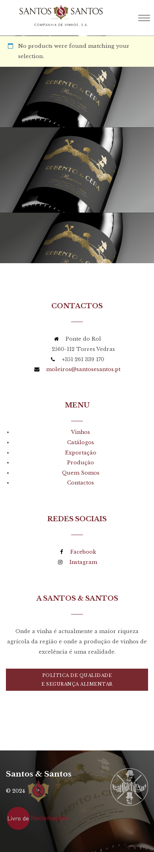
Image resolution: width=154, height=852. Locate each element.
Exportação (80, 453)
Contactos (80, 483)
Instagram (83, 562)
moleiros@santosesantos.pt (83, 369)
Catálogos (80, 442)
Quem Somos (81, 473)
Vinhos (80, 432)
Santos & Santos (38, 773)
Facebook (83, 552)
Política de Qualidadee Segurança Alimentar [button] (77, 680)
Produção (80, 463)
